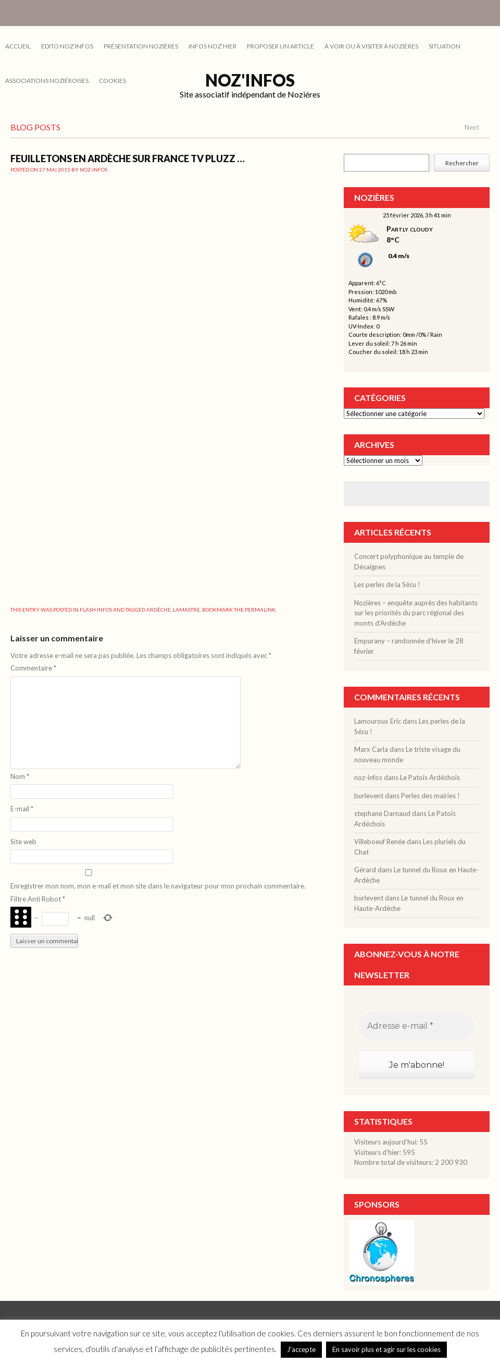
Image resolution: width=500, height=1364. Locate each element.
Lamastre (186, 609)
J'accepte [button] (301, 1349)
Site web (23, 841)
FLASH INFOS (96, 609)
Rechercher (462, 163)
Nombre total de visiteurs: (394, 1162)
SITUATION (444, 46)
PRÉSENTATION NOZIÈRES (141, 46)
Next (472, 127)
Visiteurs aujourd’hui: (386, 1142)
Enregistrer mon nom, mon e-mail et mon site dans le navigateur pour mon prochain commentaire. (158, 886)
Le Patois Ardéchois (430, 777)
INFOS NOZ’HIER (212, 46)
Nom (19, 776)
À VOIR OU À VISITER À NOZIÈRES (371, 46)
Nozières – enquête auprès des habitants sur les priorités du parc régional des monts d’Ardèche (416, 613)
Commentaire (33, 668)
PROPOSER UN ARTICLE (280, 46)
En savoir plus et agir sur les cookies (386, 1349)
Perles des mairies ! (430, 795)
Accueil (18, 46)
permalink (260, 609)
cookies (112, 80)
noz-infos (93, 169)
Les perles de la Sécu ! (387, 584)
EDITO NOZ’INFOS (67, 46)
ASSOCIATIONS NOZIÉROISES (47, 80)
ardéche (158, 609)
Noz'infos (250, 80)
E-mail (21, 809)
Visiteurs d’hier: (378, 1152)
